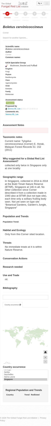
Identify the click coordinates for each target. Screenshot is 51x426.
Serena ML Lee (11, 114)
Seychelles (25, 374)
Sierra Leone (25, 377)
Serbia (25, 372)
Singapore (25, 379)
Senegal (25, 370)
